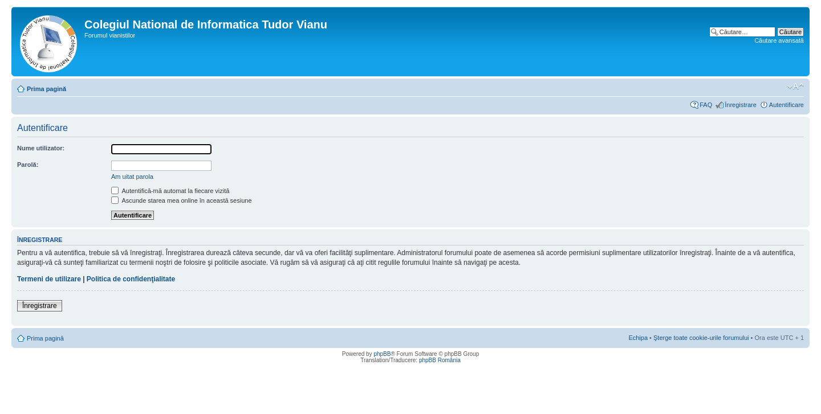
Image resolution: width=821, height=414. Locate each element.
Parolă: (27, 164)
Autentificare (786, 104)
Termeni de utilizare (49, 279)
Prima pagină (46, 88)
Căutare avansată (779, 40)
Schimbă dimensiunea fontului (795, 86)
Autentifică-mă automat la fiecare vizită (170, 190)
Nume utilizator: (40, 148)
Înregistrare (741, 104)
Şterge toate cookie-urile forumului (701, 337)
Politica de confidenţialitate (131, 279)
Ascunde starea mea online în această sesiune (181, 200)
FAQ (706, 104)
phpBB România (440, 360)
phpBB (382, 354)
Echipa (638, 337)
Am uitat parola (132, 176)
